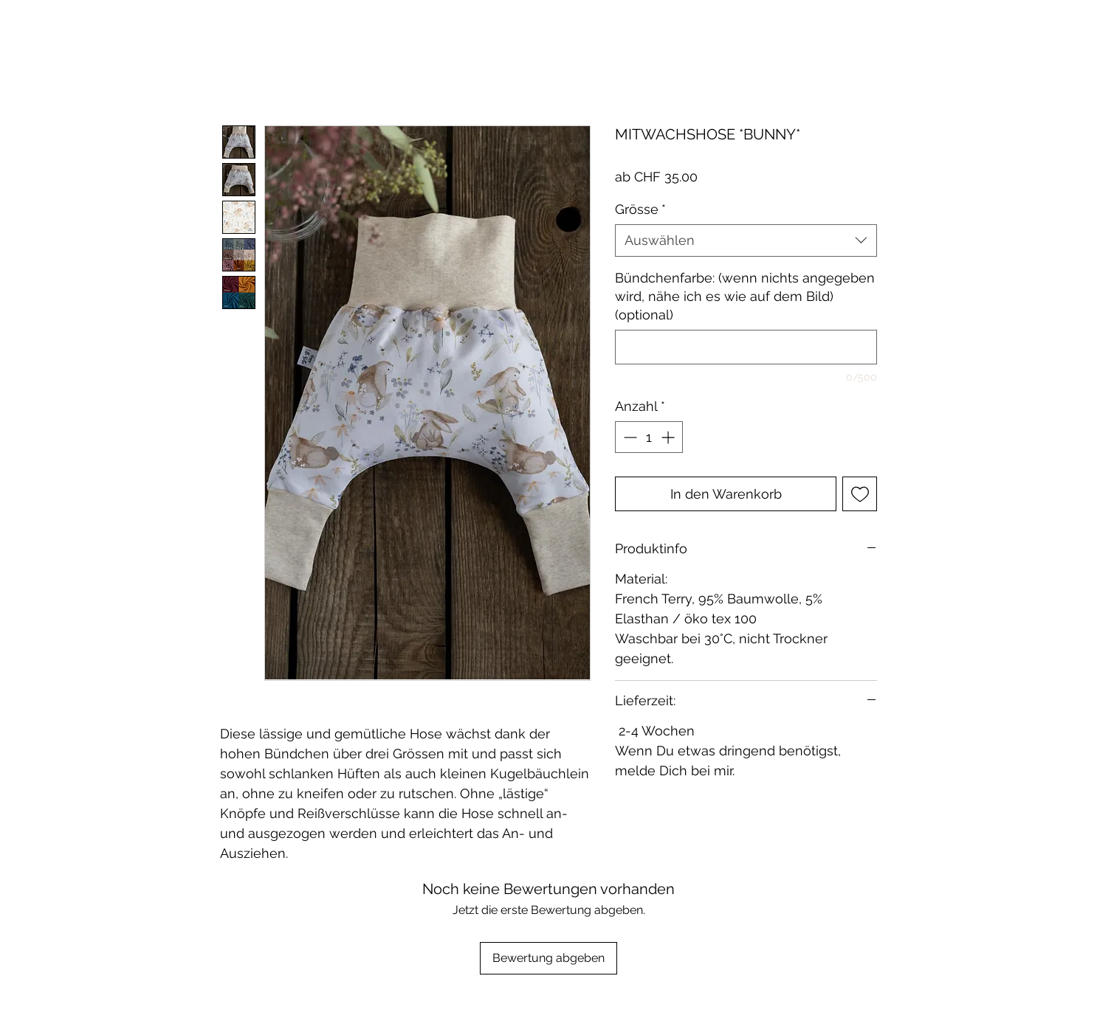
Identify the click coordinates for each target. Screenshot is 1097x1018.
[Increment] (669, 437)
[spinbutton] (649, 437)
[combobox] (746, 240)
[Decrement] (628, 437)
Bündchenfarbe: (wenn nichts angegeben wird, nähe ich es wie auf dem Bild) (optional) (745, 296)
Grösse (640, 209)
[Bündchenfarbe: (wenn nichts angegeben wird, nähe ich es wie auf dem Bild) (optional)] (746, 347)
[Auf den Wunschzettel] (859, 494)
